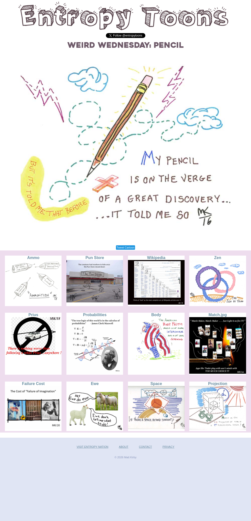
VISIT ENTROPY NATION (92, 446)
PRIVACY (168, 446)
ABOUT (123, 446)
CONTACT (145, 446)
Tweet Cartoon (126, 247)
